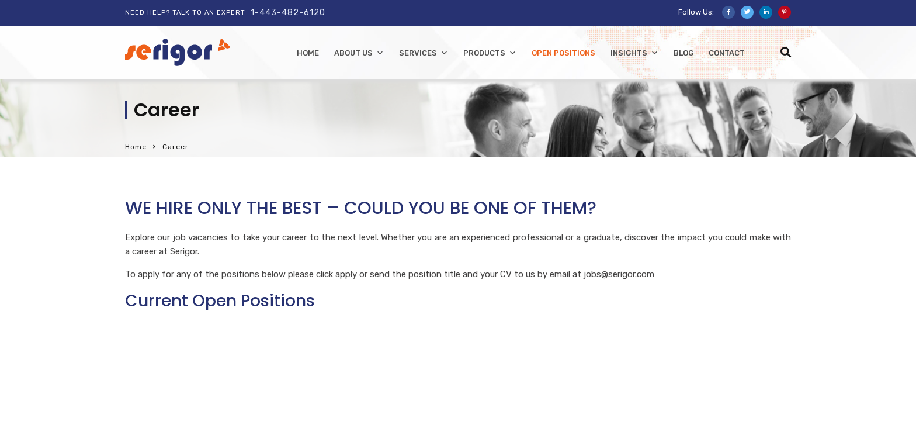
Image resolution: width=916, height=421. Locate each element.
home (308, 53)
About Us (359, 53)
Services (423, 53)
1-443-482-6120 (288, 13)
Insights (634, 53)
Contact (727, 53)
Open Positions (563, 53)
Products (489, 53)
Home (136, 147)
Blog (683, 53)
